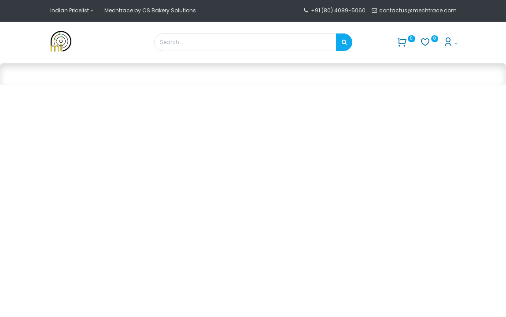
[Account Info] (450, 43)
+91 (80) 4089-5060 (338, 10)
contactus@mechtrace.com (418, 10)
